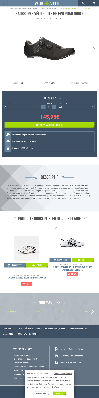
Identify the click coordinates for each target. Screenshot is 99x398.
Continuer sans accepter (63, 374)
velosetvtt (13, 8)
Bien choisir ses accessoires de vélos (29, 367)
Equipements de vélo (78, 329)
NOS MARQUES (49, 303)
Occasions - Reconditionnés (30, 334)
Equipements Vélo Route (28, 8)
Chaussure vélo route (48, 8)
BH (22, 83)
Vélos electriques (32, 329)
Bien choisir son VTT (22, 371)
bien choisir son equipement (25, 359)
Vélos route (7, 329)
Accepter (59, 393)
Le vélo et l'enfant (21, 363)
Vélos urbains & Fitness (55, 329)
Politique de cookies (22, 378)
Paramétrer (41, 394)
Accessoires (8, 334)
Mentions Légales (21, 374)
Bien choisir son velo (22, 355)
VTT (19, 329)
